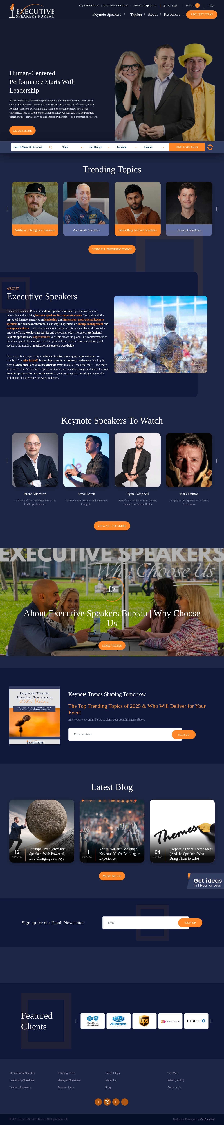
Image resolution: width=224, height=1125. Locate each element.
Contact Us (174, 1087)
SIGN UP (190, 922)
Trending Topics (67, 1073)
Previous (6, 209)
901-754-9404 (170, 6)
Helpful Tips (112, 1073)
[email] (145, 922)
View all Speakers (112, 526)
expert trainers (41, 336)
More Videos (112, 645)
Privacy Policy (175, 1080)
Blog (108, 1087)
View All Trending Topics (112, 249)
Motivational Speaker (22, 1073)
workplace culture (18, 328)
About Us (111, 1080)
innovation (70, 319)
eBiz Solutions (207, 1119)
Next (217, 209)
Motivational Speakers (117, 5)
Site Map (172, 1073)
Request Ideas (202, 14)
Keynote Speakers (90, 5)
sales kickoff (30, 360)
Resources (169, 14)
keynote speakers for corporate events (58, 315)
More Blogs (112, 876)
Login (212, 5)
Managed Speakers (68, 1080)
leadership (50, 319)
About (147, 14)
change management (90, 323)
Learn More (22, 130)
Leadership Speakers (144, 5)
